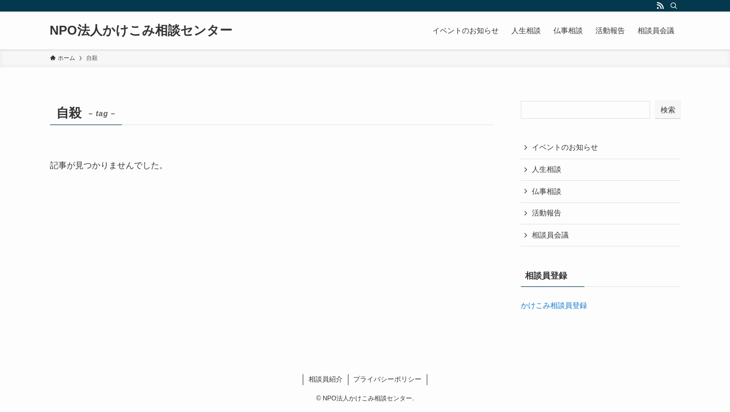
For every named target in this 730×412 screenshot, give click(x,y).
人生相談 (546, 169)
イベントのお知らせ (565, 147)
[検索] (674, 6)
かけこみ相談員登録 (554, 305)
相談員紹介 (326, 379)
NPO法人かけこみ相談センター (141, 30)
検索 (668, 110)
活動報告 (546, 213)
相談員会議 (550, 235)
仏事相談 (546, 191)
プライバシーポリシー (387, 379)
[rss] (660, 6)
